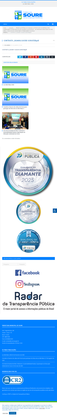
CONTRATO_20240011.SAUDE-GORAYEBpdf (14, 57)
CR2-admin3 (7, 52)
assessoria (42, 395)
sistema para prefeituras (23, 395)
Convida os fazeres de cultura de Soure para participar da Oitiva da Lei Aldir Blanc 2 (15, 115)
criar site (12, 395)
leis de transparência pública (37, 397)
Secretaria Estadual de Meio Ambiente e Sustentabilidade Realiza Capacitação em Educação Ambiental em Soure (14, 139)
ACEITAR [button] (12, 413)
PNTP (9, 401)
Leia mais (42, 408)
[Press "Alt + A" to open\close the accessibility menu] (55, 210)
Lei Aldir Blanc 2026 (28, 4)
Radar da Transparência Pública (21, 401)
